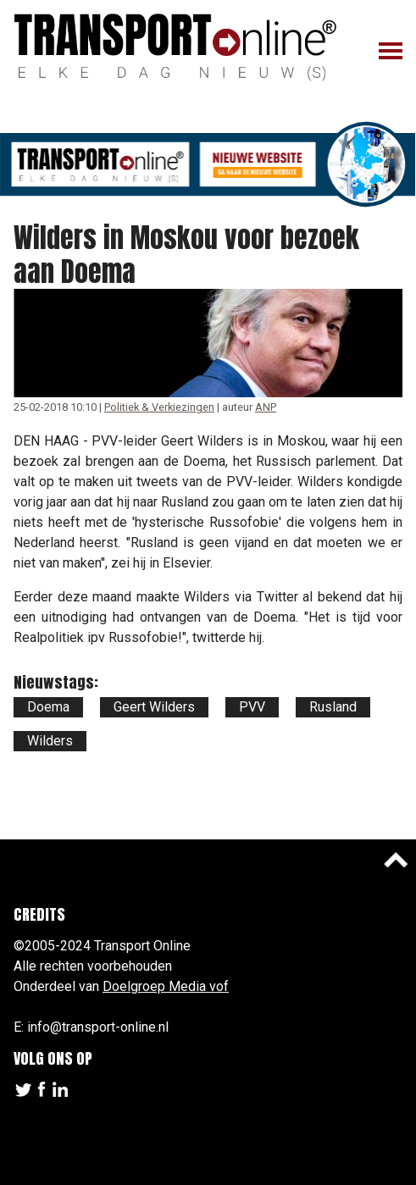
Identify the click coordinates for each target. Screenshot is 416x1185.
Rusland (333, 707)
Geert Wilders (154, 707)
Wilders (50, 741)
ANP (265, 407)
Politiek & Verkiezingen (159, 407)
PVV (252, 707)
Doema (48, 707)
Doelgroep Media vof (166, 986)
